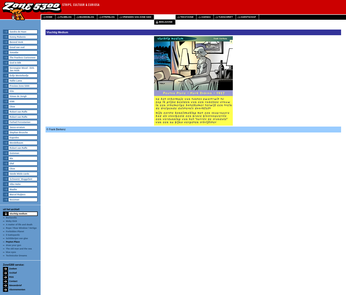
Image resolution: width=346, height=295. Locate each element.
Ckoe (12, 106)
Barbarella (11, 217)
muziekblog (86, 17)
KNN (12, 101)
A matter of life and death (19, 224)
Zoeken (13, 268)
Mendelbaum (16, 143)
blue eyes (11, 252)
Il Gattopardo (13, 235)
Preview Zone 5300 (20, 86)
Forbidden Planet (15, 231)
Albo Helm (15, 184)
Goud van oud (17, 47)
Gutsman (14, 153)
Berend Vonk (16, 42)
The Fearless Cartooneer (23, 57)
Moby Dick (11, 221)
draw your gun (13, 245)
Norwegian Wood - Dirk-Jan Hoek (22, 69)
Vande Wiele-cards (19, 174)
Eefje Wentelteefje (19, 75)
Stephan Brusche (19, 132)
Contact (13, 281)
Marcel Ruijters (18, 194)
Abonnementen (17, 289)
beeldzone (166, 22)
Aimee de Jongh (18, 96)
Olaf (12, 163)
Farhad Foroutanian (20, 122)
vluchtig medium (18, 214)
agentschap (248, 17)
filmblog (66, 17)
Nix (11, 158)
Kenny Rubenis (18, 37)
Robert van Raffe (18, 112)
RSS (11, 277)
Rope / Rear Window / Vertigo (21, 228)
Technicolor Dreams (16, 255)
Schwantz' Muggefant (21, 179)
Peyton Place (13, 242)
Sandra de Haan (18, 32)
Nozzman (14, 199)
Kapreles (14, 137)
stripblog (108, 17)
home (49, 17)
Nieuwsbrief (15, 285)
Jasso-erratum (17, 127)
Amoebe (14, 52)
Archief (13, 273)
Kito (12, 91)
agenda (206, 17)
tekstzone (187, 17)
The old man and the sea (19, 248)
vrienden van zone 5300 (136, 17)
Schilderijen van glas (17, 238)
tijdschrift (225, 17)
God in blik (15, 63)
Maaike (13, 189)
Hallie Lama (16, 81)
